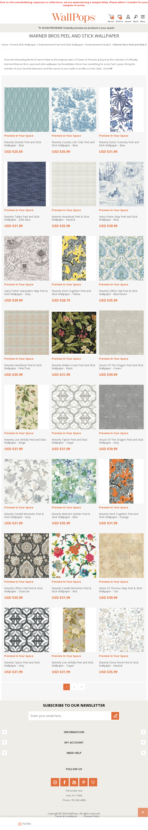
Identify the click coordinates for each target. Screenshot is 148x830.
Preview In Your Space (19, 135)
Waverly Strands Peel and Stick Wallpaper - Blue (22, 144)
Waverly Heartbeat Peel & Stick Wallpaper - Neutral (70, 218)
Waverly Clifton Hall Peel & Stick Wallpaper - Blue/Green (118, 292)
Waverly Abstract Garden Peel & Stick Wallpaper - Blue (71, 515)
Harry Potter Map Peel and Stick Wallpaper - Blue (118, 218)
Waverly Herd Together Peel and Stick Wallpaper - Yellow (71, 292)
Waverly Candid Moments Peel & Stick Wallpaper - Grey (24, 515)
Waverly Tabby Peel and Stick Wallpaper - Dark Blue (21, 218)
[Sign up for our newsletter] (70, 716)
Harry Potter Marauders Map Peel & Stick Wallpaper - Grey (26, 292)
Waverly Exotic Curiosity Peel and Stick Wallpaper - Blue (119, 144)
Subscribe (115, 716)
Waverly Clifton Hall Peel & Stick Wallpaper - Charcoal (23, 590)
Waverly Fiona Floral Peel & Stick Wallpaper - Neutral (119, 664)
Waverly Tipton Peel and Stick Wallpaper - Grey (22, 664)
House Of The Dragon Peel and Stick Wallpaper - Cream (121, 367)
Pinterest (83, 782)
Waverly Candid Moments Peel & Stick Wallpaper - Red (71, 590)
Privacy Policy (91, 816)
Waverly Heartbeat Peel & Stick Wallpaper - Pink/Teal (23, 367)
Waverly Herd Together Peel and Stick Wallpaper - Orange (118, 515)
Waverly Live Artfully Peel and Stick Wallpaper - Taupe (72, 664)
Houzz (93, 782)
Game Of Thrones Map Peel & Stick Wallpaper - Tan (120, 590)
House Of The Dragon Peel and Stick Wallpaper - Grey (121, 441)
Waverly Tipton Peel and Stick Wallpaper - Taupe (69, 441)
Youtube (74, 782)
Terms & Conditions (66, 816)
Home (4, 44)
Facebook (64, 782)
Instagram (55, 782)
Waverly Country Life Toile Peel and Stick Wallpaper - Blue (73, 144)
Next (81, 687)
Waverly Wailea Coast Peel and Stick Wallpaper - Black (73, 367)
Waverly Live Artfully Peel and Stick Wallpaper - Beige (25, 441)
